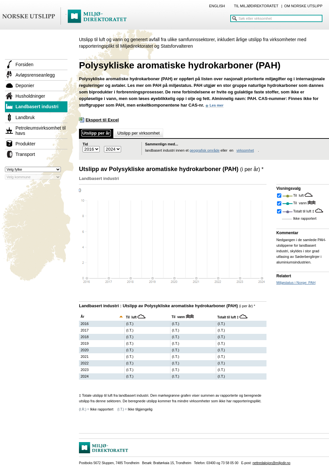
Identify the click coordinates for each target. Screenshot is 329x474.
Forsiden (24, 64)
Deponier (24, 85)
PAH (157, 85)
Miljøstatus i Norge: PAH (296, 283)
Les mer (216, 105)
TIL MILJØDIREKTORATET (256, 6)
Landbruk (25, 117)
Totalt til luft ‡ (304, 211)
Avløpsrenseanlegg (35, 75)
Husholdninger (30, 96)
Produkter (25, 143)
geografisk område (204, 150)
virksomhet (245, 150)
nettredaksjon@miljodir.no (271, 463)
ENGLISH (217, 6)
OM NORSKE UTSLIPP (303, 6)
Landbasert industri (37, 106)
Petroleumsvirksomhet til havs (40, 130)
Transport (25, 154)
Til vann (300, 203)
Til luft (299, 195)
